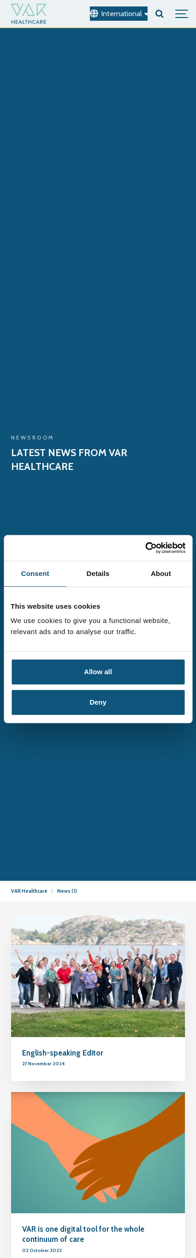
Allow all (98, 672)
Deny (98, 702)
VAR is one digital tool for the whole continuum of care (83, 1234)
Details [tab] (98, 573)
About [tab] (161, 573)
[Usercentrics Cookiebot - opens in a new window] (145, 548)
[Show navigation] (182, 14)
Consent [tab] (35, 573)
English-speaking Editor (62, 1052)
